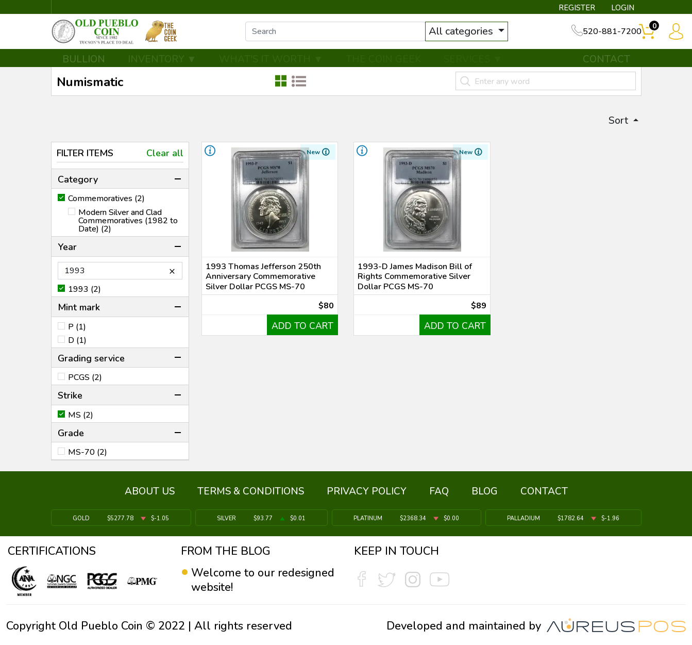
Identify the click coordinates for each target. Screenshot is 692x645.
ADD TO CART (301, 336)
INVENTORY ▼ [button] (162, 65)
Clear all (164, 159)
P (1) (77, 333)
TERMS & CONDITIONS (250, 494)
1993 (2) (84, 296)
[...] (345, 35)
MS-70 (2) (87, 459)
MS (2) (80, 422)
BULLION (83, 65)
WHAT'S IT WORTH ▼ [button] (271, 65)
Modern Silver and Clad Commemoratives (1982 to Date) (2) (128, 228)
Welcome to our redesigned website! (263, 580)
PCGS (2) (85, 385)
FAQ (439, 494)
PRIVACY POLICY (367, 494)
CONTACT (606, 65)
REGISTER (575, 8)
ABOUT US (150, 494)
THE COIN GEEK (383, 65)
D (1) (77, 347)
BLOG (484, 494)
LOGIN (621, 8)
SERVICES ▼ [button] (473, 65)
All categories (471, 35)
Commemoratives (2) (106, 206)
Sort (617, 127)
